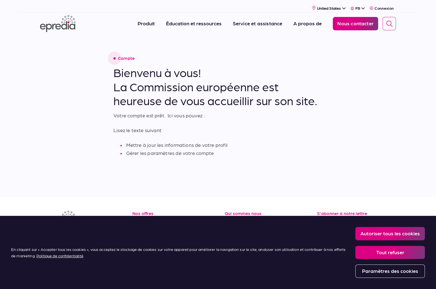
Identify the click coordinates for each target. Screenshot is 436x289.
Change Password (279, 278)
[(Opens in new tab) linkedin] (45, 233)
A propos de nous (245, 217)
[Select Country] (329, 4)
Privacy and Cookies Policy (178, 278)
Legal (142, 278)
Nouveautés (239, 242)
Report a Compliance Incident (232, 278)
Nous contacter (243, 255)
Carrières (235, 230)
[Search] (389, 20)
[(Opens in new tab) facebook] (59, 233)
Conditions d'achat (154, 255)
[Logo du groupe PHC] (49, 278)
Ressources (145, 217)
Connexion (382, 5)
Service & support (152, 230)
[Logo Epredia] (58, 20)
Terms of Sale (147, 242)
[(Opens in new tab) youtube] (72, 233)
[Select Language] (357, 4)
